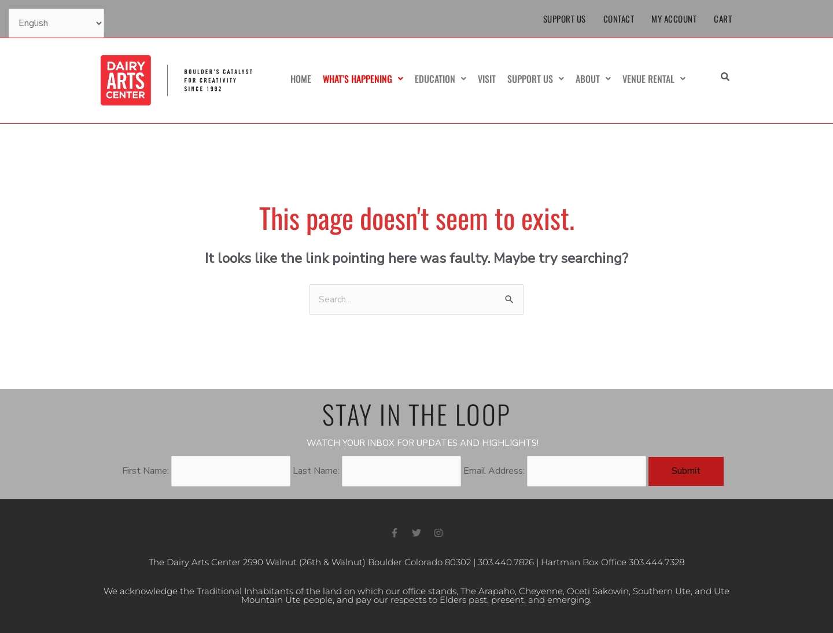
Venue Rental (653, 79)
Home (300, 79)
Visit (487, 79)
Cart (723, 18)
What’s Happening (363, 79)
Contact (619, 18)
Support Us (564, 18)
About (593, 79)
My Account (673, 18)
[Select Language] (56, 23)
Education (440, 79)
